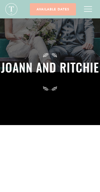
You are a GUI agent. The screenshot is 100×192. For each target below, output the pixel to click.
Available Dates (53, 9)
